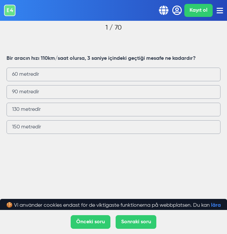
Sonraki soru (136, 222)
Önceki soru (90, 222)
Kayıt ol (198, 10)
